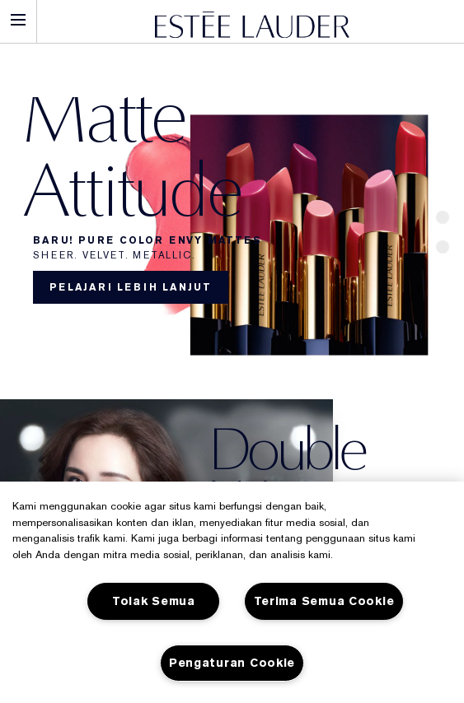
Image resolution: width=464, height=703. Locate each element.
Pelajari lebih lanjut (130, 287)
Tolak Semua (153, 601)
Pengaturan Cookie (232, 663)
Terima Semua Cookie (324, 601)
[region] (232, 592)
